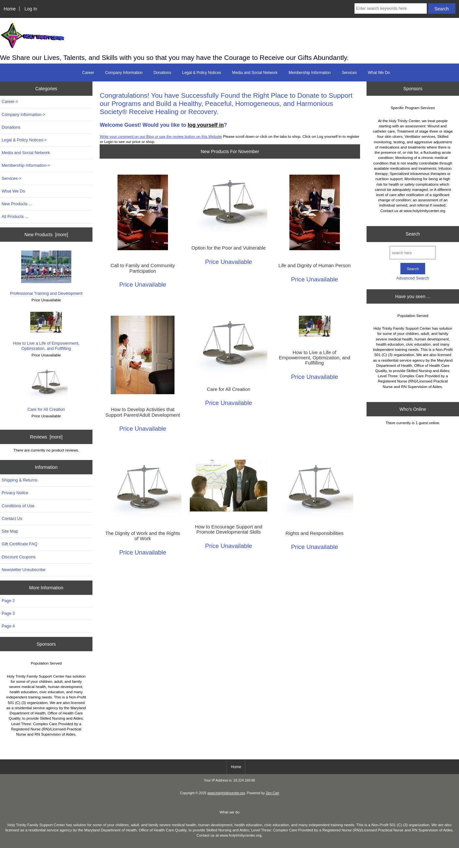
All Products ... (15, 216)
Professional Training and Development (46, 273)
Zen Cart (272, 793)
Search (413, 234)
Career (88, 72)
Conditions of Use (18, 505)
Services (349, 72)
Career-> (10, 101)
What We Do (379, 72)
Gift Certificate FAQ (19, 543)
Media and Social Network (254, 72)
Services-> (11, 178)
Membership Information (310, 72)
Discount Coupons (18, 556)
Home (10, 8)
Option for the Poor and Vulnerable (228, 248)
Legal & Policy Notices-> (24, 139)
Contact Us (12, 518)
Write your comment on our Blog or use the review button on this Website (161, 136)
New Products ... (17, 203)
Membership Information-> (26, 165)
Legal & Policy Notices (201, 72)
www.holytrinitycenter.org (226, 793)
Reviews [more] (46, 436)
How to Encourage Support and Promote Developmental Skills (228, 529)
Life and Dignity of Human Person (314, 265)
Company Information (124, 72)
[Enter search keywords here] (391, 8)
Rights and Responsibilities (314, 533)
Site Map (10, 531)
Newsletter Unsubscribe (24, 569)
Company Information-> (23, 114)
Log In (30, 8)
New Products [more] (46, 234)
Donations (162, 72)
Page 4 (8, 626)
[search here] (412, 253)
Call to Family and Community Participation (142, 268)
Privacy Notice (15, 492)
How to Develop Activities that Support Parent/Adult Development (142, 412)
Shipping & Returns (19, 480)
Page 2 (8, 600)
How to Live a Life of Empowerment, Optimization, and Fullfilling (46, 331)
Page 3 (8, 613)
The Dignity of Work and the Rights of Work (142, 536)
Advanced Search (412, 278)
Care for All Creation (46, 389)
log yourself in (206, 125)
